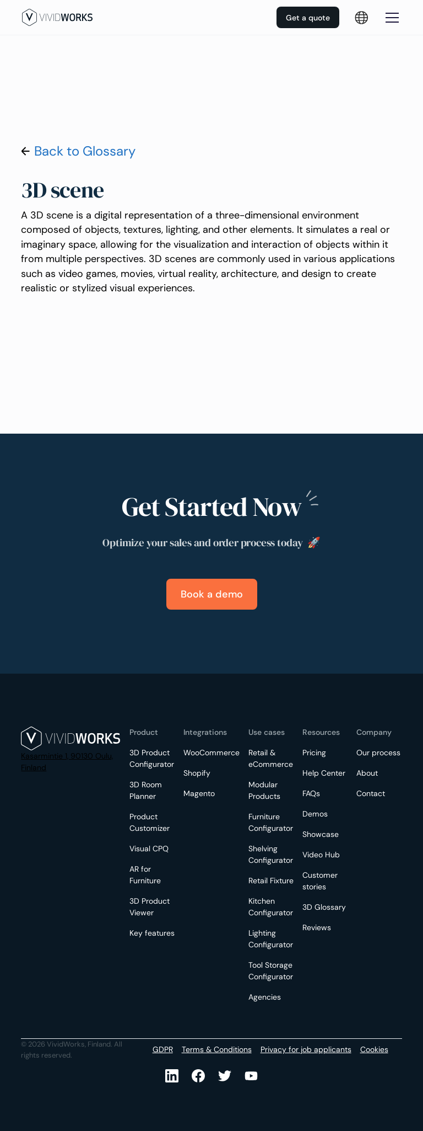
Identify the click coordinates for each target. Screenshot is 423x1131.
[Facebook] (198, 1075)
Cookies (374, 1049)
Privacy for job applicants (306, 1049)
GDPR (163, 1049)
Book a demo (212, 594)
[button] (390, 17)
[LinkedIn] (171, 1075)
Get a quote (308, 18)
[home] (57, 17)
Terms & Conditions (217, 1049)
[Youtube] (224, 1075)
